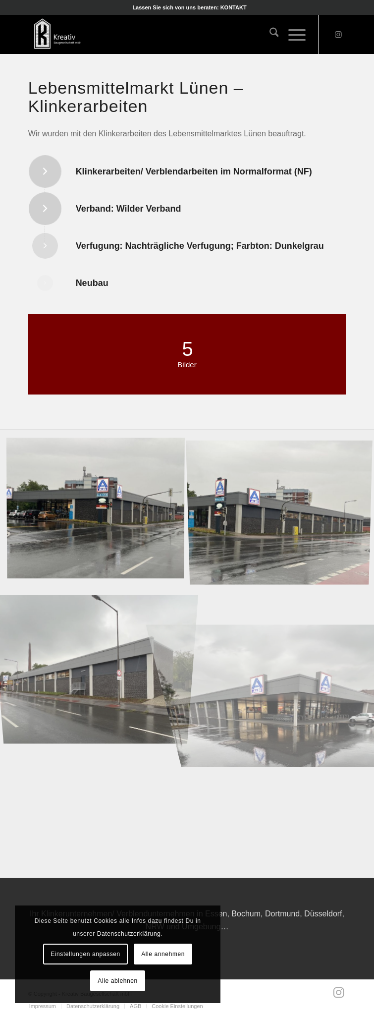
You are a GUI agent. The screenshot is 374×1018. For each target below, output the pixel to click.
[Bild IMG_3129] (99, 510)
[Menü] (292, 34)
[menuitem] (189, 7)
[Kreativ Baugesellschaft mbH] (155, 34)
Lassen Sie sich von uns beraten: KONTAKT (189, 7)
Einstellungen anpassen (85, 954)
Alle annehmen (163, 954)
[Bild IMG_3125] (99, 657)
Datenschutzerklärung (129, 933)
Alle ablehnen (118, 980)
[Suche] (269, 34)
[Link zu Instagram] (338, 34)
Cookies (105, 920)
